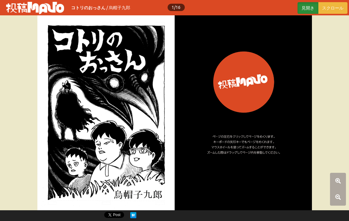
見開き (308, 8)
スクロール (332, 8)
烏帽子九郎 (119, 7)
